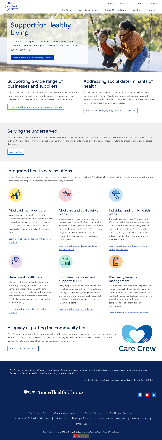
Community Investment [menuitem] (66, 413)
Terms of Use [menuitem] (81, 423)
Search (153, 4)
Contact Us (140, 4)
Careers (111, 4)
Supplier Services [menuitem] (93, 413)
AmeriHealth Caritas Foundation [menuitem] (30, 418)
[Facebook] (140, 395)
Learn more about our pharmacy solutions (128, 312)
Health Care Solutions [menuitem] (88, 10)
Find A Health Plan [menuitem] (38, 413)
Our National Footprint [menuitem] (121, 413)
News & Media (124, 4)
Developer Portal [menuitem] (80, 418)
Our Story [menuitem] (66, 10)
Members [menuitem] (137, 10)
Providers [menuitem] (150, 10)
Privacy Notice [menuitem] (139, 418)
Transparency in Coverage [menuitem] (111, 418)
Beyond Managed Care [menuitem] (115, 10)
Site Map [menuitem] (60, 418)
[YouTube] (147, 395)
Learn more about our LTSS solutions (76, 309)
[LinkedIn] (154, 395)
